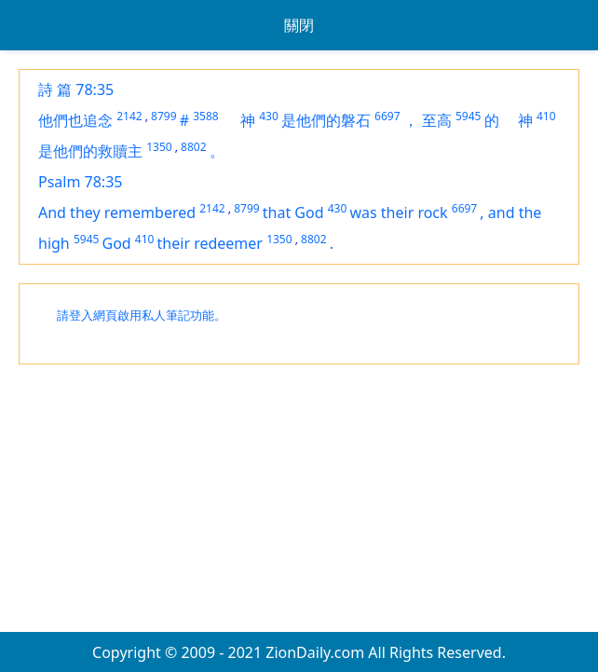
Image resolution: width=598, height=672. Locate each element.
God (116, 243)
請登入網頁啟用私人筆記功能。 (141, 315)
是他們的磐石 (326, 120)
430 (269, 116)
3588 (205, 116)
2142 (129, 116)
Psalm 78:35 (80, 181)
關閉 (299, 25)
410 (546, 116)
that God (293, 212)
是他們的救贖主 (90, 151)
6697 (387, 116)
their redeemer (210, 243)
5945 (468, 116)
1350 (158, 147)
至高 (437, 120)
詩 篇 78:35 (76, 89)
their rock (414, 212)
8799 (163, 116)
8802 (193, 147)
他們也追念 (75, 120)
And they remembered (117, 212)
